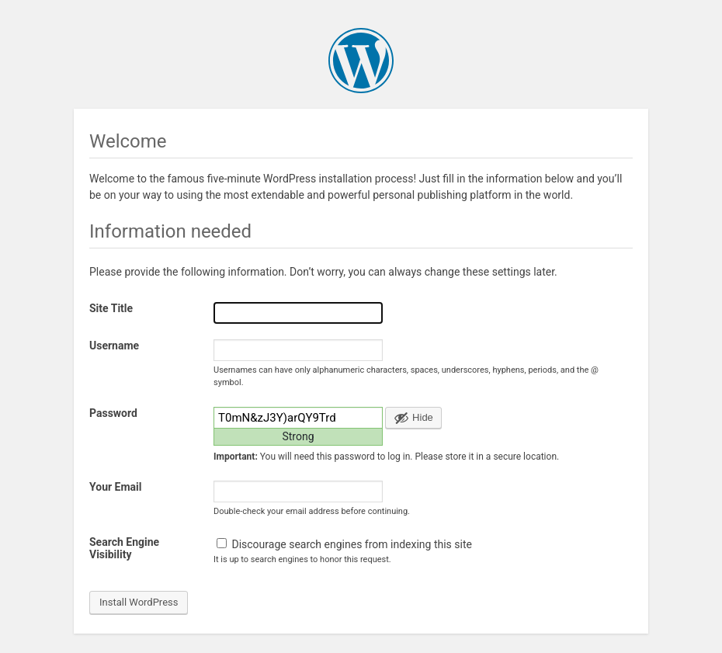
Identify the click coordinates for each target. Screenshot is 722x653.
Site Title (111, 308)
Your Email (115, 487)
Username (114, 345)
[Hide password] (413, 418)
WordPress (361, 60)
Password (113, 413)
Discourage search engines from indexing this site (344, 544)
